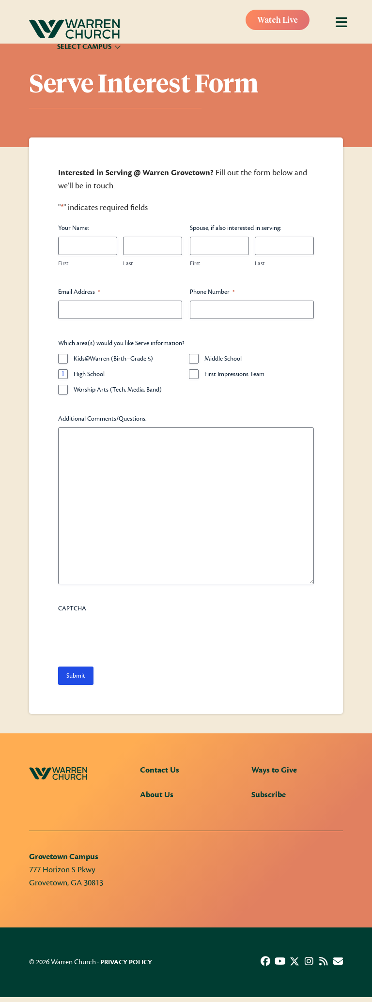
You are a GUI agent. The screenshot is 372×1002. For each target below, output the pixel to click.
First (63, 263)
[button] (265, 961)
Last (128, 263)
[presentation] (131, 636)
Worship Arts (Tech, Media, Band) (118, 390)
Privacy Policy (126, 962)
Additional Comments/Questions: (102, 419)
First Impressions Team (234, 374)
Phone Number (212, 292)
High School (89, 374)
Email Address (79, 292)
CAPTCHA (72, 608)
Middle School (223, 359)
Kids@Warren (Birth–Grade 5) (113, 359)
